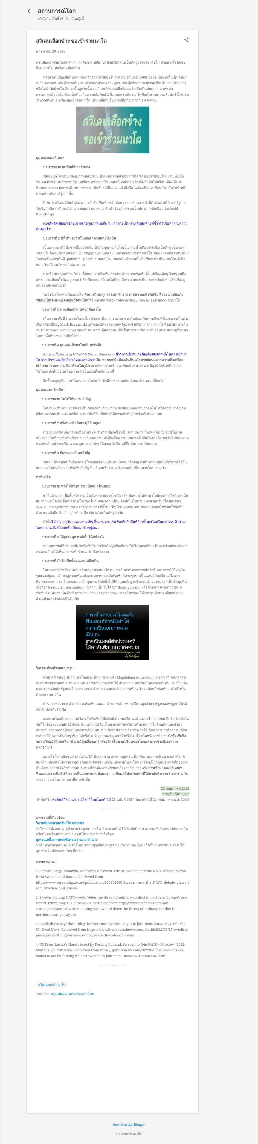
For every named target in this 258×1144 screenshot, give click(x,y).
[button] (186, 40)
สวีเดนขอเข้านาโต (52, 985)
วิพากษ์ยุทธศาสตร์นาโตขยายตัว (60, 823)
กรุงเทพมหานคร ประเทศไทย (72, 994)
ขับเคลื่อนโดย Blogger (129, 1125)
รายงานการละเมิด (129, 1134)
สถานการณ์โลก (57, 11)
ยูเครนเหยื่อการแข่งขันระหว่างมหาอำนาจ (67, 840)
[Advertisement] (217, 99)
